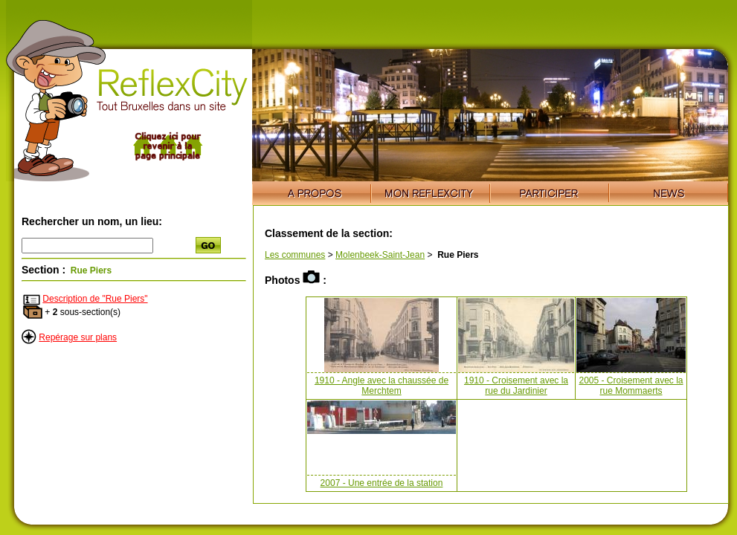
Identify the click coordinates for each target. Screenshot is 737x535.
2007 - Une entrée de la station (382, 483)
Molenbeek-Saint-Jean (380, 255)
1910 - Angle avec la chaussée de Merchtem (381, 385)
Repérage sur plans (78, 337)
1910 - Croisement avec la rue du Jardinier (516, 385)
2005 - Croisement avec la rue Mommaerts (631, 385)
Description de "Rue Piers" (94, 299)
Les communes (295, 255)
